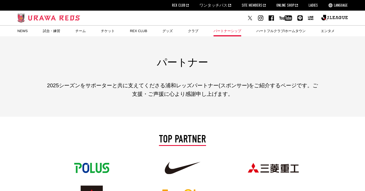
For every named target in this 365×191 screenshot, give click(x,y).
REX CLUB (178, 5)
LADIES (313, 5)
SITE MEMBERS (252, 5)
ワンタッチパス (213, 5)
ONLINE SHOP (285, 5)
